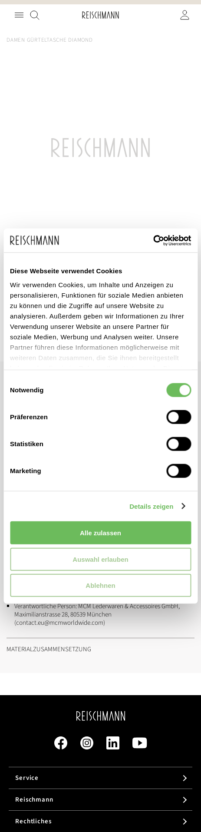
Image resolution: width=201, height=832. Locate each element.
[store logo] (100, 15)
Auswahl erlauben (100, 559)
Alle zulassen (100, 533)
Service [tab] (27, 777)
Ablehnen (100, 585)
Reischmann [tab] (34, 799)
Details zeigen (151, 506)
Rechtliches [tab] (33, 821)
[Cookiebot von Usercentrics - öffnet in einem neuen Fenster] (153, 240)
